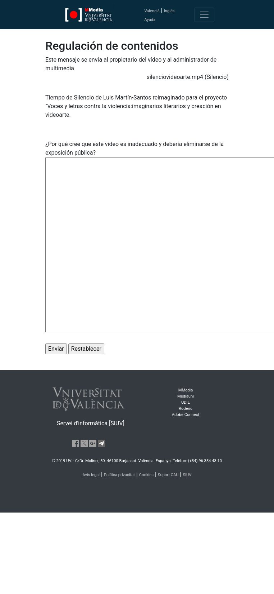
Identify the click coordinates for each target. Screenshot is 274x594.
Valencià (151, 11)
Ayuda (149, 19)
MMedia (185, 390)
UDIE (185, 402)
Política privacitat (119, 475)
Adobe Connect (185, 414)
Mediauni (185, 396)
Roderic (185, 408)
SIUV (187, 475)
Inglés (169, 11)
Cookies (146, 475)
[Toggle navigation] (204, 15)
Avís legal (91, 475)
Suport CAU (168, 475)
